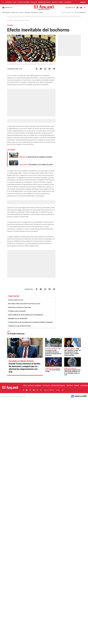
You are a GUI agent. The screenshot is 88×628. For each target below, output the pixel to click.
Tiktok (37, 390)
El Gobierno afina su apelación (17, 311)
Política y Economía (24, 2)
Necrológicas (34, 12)
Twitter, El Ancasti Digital (26, 390)
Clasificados (27, 12)
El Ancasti (10, 20)
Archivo (22, 12)
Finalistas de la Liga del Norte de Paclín (19, 326)
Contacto (40, 12)
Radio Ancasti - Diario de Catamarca (7, 7)
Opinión (61, 2)
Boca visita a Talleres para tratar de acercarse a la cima (24, 303)
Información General (44, 2)
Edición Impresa (15, 12)
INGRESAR (83, 2)
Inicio (15, 2)
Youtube (33, 390)
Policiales (34, 2)
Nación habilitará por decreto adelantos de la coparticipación (25, 315)
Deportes (54, 2)
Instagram (30, 390)
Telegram (41, 390)
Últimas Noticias (6, 12)
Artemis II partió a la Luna (15, 300)
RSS (62, 390)
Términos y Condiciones (49, 390)
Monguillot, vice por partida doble (17, 318)
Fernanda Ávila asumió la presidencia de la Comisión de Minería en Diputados (30, 322)
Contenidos (67, 2)
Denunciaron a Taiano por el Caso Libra (19, 307)
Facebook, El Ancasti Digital (23, 390)
